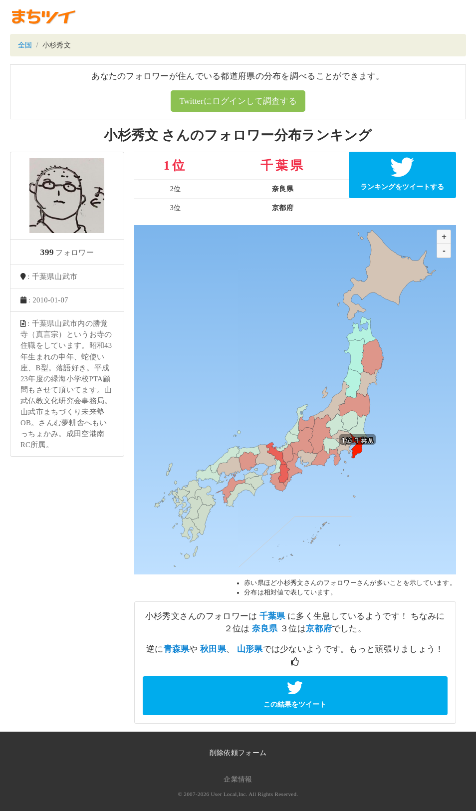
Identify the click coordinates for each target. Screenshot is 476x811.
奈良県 (265, 628)
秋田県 (213, 649)
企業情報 (238, 779)
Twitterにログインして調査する (237, 101)
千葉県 (272, 616)
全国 (25, 45)
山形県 (250, 649)
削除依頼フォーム (238, 753)
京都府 (319, 628)
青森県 (177, 649)
